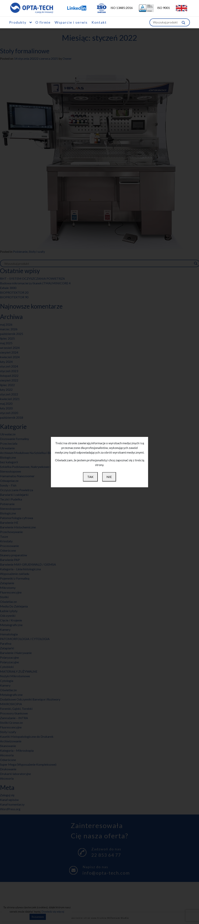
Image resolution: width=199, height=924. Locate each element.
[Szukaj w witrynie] (183, 22)
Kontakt (99, 22)
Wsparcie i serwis (71, 22)
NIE (109, 477)
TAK (90, 477)
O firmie (43, 22)
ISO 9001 (151, 7)
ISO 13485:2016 (112, 7)
